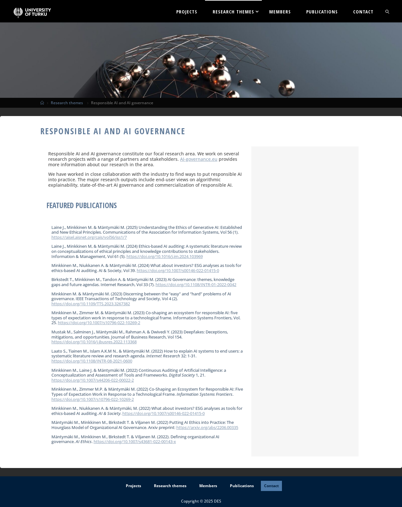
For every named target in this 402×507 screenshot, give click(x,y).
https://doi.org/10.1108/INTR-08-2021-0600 (91, 361)
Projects (133, 485)
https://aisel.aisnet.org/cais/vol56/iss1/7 (89, 237)
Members (208, 485)
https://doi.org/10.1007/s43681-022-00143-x (135, 441)
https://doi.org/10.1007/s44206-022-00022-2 (92, 380)
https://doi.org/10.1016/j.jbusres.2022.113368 (94, 342)
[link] (387, 11)
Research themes (67, 102)
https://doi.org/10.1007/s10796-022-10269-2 (99, 322)
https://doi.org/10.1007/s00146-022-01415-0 (178, 270)
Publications (242, 485)
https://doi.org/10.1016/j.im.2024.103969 (164, 256)
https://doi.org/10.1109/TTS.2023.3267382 (90, 304)
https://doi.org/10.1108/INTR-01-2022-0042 (195, 284)
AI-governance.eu (198, 159)
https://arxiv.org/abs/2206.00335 (207, 427)
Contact (271, 485)
